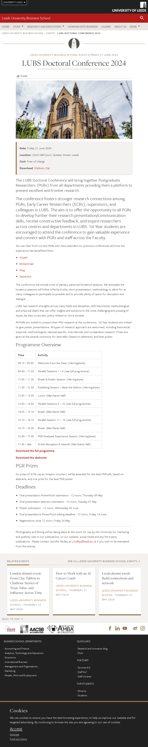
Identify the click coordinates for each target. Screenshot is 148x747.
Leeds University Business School (26, 17)
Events (50, 33)
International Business (16, 662)
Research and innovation (44, 26)
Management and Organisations (21, 666)
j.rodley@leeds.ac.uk (84, 541)
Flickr (80, 653)
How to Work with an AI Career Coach (73, 576)
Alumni (106, 26)
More (133, 26)
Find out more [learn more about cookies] (18, 739)
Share (23, 76)
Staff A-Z (82, 672)
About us (120, 26)
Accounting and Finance (17, 649)
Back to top (11, 619)
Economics (10, 657)
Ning (22, 270)
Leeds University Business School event (58, 55)
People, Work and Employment (21, 675)
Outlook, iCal (42, 168)
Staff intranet (84, 676)
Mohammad (26, 264)
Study (17, 26)
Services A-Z (84, 668)
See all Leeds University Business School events (102, 561)
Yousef (23, 257)
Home (5, 26)
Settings (14, 734)
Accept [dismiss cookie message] (16, 729)
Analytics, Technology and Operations (24, 653)
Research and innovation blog (93, 649)
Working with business (83, 26)
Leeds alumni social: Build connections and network (117, 578)
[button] (142, 18)
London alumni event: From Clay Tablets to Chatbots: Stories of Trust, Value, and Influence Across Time (26, 583)
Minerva (82, 691)
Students (82, 695)
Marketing (10, 671)
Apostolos (25, 276)
